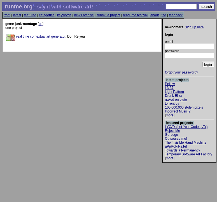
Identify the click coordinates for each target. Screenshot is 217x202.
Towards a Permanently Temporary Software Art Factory (188, 152)
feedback (176, 15)
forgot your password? (181, 72)
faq (164, 15)
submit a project (108, 15)
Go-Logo (171, 135)
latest (17, 15)
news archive (84, 15)
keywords (64, 15)
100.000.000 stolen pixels (184, 107)
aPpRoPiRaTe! (176, 146)
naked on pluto (176, 100)
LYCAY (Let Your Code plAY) (186, 127)
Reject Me (172, 131)
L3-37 (169, 88)
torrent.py (172, 103)
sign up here (194, 27)
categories (46, 15)
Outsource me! (176, 139)
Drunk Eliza (173, 96)
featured (30, 15)
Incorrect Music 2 (177, 111)
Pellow (170, 84)
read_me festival (135, 15)
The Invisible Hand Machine (185, 142)
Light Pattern (174, 92)
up (40, 24)
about (154, 15)
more (169, 115)
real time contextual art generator (40, 36)
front (7, 15)
